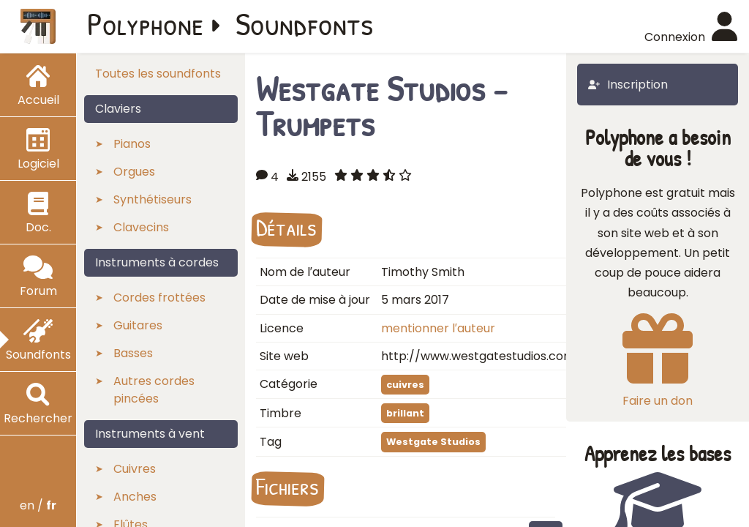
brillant (405, 413)
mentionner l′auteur (438, 328)
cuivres (405, 384)
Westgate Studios (433, 442)
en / (38, 505)
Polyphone (145, 23)
